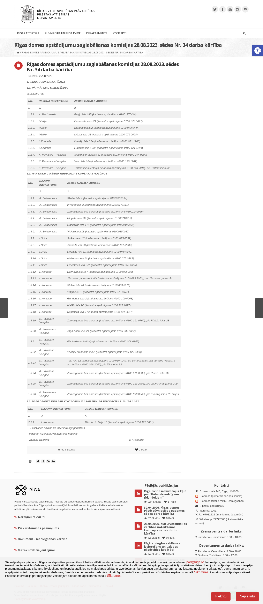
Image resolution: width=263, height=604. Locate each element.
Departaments (96, 33)
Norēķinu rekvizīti (29, 517)
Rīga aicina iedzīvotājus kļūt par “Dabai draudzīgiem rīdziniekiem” (165, 494)
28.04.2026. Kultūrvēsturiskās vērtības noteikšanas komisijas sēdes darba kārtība (165, 528)
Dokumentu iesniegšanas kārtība (42, 539)
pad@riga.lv (217, 505)
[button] (257, 50)
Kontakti (120, 33)
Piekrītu (220, 596)
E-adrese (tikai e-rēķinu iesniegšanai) (221, 500)
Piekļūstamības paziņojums (36, 528)
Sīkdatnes (201, 572)
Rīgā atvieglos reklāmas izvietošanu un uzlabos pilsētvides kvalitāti (162, 546)
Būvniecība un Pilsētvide (63, 33)
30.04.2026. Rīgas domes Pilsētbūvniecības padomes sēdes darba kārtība (164, 511)
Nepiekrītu (247, 596)
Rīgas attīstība (28, 33)
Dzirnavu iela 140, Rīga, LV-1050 (219, 491)
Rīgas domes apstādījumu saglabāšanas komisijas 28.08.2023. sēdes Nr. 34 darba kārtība (103, 67)
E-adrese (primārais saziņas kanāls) (221, 496)
